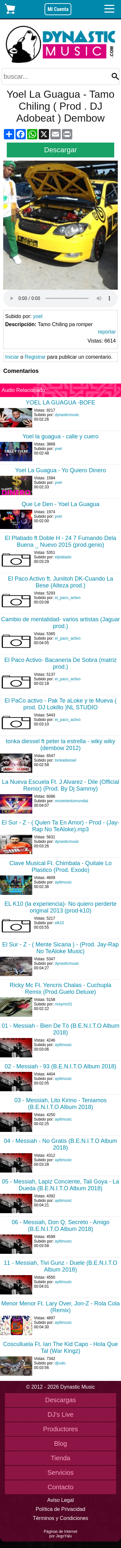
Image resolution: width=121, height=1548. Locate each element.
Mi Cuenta (57, 9)
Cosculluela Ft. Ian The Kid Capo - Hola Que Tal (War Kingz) (60, 1347)
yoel (37, 316)
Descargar (60, 150)
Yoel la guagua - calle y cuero (61, 436)
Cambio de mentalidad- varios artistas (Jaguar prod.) (60, 622)
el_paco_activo (68, 597)
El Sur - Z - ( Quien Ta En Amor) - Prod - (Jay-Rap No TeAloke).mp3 (60, 826)
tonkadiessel (65, 760)
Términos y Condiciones (60, 1518)
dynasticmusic (67, 415)
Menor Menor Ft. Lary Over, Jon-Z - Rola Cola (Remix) (60, 1306)
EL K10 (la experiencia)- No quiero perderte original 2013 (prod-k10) (61, 907)
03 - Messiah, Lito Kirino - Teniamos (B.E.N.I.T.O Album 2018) (61, 1103)
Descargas (60, 1399)
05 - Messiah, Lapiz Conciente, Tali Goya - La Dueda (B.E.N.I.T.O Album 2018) (60, 1185)
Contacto (60, 1487)
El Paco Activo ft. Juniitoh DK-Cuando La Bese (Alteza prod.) (60, 582)
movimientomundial (71, 801)
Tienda (60, 1458)
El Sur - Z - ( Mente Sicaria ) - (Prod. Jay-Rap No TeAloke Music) (60, 947)
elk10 (59, 923)
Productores (60, 1429)
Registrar (35, 357)
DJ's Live (60, 1414)
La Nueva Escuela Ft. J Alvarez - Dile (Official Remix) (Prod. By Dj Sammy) (60, 785)
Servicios (60, 1472)
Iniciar (12, 357)
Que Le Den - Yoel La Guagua (60, 504)
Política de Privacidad (61, 1509)
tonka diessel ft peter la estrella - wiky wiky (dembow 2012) (60, 744)
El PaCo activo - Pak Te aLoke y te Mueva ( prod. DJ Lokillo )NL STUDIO (60, 704)
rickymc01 (63, 1004)
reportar (107, 332)
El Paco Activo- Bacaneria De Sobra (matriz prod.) (60, 663)
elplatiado (63, 557)
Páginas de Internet (60, 1531)
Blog (60, 1443)
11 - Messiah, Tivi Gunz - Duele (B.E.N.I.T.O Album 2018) (60, 1266)
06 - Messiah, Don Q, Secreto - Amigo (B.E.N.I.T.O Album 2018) (60, 1225)
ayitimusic (63, 882)
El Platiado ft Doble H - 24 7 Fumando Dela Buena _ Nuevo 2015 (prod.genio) (60, 541)
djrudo (60, 1363)
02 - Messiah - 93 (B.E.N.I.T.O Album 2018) (60, 1066)
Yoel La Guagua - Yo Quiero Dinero (60, 470)
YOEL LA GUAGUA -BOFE (60, 402)
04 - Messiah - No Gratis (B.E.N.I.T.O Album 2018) (60, 1144)
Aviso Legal (60, 1500)
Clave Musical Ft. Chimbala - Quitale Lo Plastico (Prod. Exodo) (60, 866)
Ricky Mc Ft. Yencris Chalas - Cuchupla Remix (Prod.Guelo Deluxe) (60, 988)
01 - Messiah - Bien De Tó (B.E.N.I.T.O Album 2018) (60, 1029)
